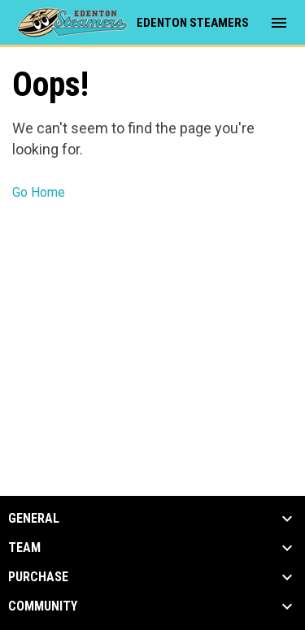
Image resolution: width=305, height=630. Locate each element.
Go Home (38, 192)
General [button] (33, 518)
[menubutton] (279, 23)
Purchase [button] (38, 577)
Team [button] (24, 547)
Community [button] (42, 606)
